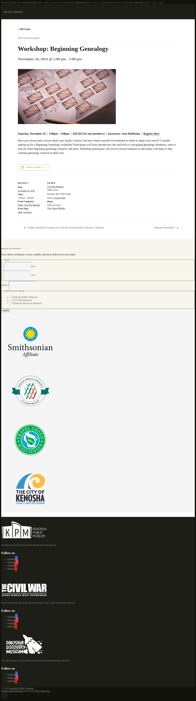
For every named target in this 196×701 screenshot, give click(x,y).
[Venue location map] (93, 196)
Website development (11, 691)
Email (5, 285)
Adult (20, 205)
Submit (5, 310)
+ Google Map (59, 198)
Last (33, 274)
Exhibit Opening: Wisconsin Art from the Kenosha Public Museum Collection (65, 227)
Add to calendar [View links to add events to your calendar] (33, 167)
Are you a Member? (13, 11)
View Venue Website (56, 208)
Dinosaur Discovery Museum (27, 303)
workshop (27, 212)
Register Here (151, 133)
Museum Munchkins (165, 227)
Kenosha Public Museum (25, 297)
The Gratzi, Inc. (42, 691)
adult (20, 212)
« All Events (24, 29)
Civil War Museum (32, 205)
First (33, 266)
